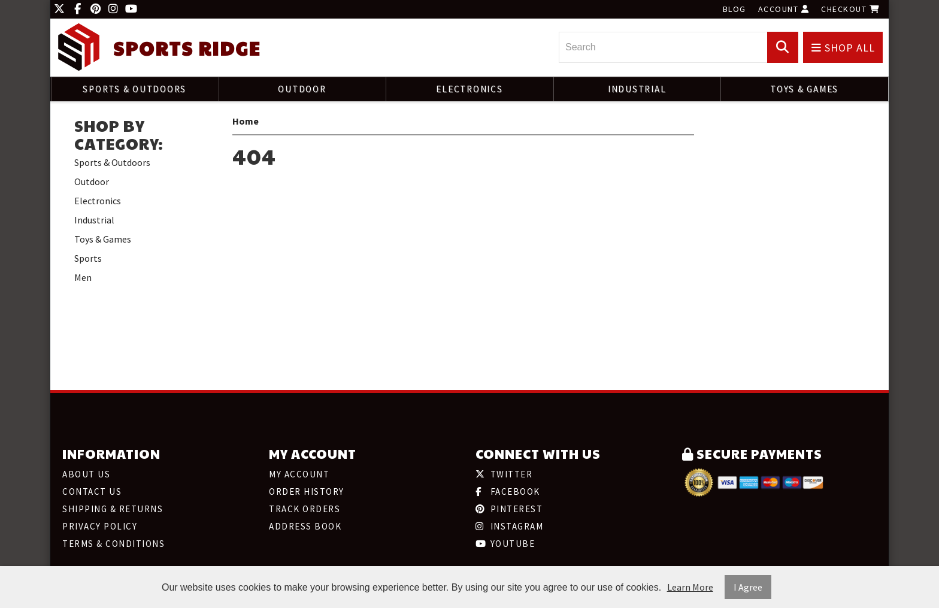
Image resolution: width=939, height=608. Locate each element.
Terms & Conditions (113, 543)
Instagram (509, 526)
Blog (734, 9)
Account (784, 9)
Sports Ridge (187, 48)
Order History (306, 491)
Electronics (469, 89)
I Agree (748, 587)
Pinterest (509, 509)
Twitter (503, 474)
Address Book (305, 526)
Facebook (507, 491)
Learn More (690, 587)
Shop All (843, 48)
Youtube (505, 543)
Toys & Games (804, 89)
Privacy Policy (99, 526)
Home (245, 121)
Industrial (637, 89)
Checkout (850, 9)
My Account (299, 474)
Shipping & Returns (112, 509)
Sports (88, 258)
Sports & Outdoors (134, 89)
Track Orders (304, 509)
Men (83, 277)
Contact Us (92, 491)
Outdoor (302, 89)
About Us (86, 474)
